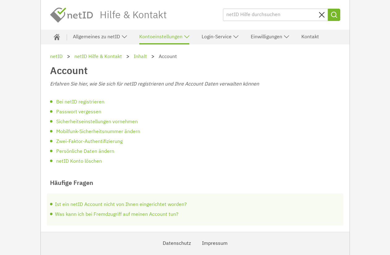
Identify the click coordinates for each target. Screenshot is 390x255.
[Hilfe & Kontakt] (57, 37)
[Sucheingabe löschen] (321, 15)
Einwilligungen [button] (270, 37)
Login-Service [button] (220, 37)
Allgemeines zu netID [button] (100, 37)
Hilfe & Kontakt (133, 15)
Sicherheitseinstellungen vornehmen (97, 121)
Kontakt (310, 37)
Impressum (215, 243)
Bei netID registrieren (80, 102)
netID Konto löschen (79, 161)
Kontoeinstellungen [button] (164, 37)
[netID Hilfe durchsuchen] (275, 15)
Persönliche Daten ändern (85, 151)
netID (71, 15)
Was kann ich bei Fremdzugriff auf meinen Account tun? (116, 214)
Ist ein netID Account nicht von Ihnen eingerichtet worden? (121, 204)
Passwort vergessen (78, 112)
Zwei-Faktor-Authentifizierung (89, 141)
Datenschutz (177, 243)
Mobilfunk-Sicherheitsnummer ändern (98, 131)
